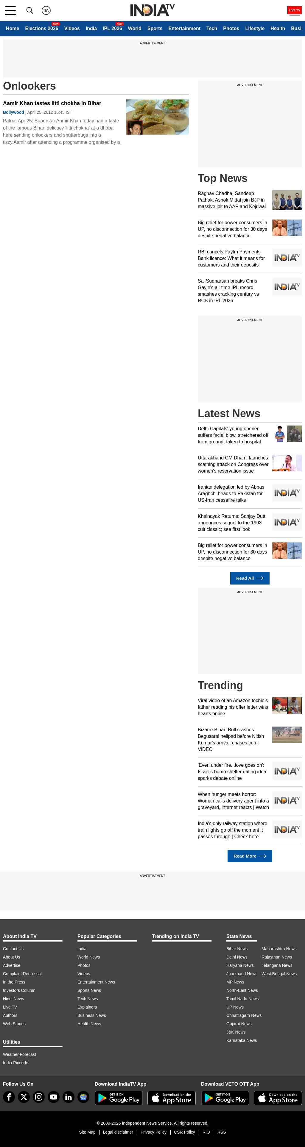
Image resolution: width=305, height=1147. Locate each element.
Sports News (89, 990)
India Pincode (15, 1062)
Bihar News (237, 948)
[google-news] (83, 1097)
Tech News (87, 998)
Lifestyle (254, 28)
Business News (91, 1015)
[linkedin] (68, 1097)
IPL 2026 (112, 28)
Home (12, 28)
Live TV (10, 1007)
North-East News (242, 990)
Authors (10, 1015)
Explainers (87, 1007)
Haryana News (240, 965)
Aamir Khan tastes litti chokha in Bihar (52, 103)
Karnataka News (241, 1040)
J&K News (236, 1032)
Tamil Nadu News (242, 998)
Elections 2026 (41, 28)
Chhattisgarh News (244, 1015)
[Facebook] (9, 1097)
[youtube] (54, 1097)
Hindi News (13, 998)
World (134, 28)
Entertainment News (96, 982)
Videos (72, 28)
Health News (89, 1023)
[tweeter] (24, 1097)
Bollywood (13, 112)
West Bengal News (279, 973)
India (91, 28)
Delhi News (237, 957)
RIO (206, 1132)
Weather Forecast (19, 1054)
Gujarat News (239, 1023)
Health (277, 28)
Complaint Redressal (22, 973)
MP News (235, 982)
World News (88, 957)
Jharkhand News (241, 973)
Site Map (87, 1132)
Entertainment (184, 28)
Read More (250, 856)
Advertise (11, 965)
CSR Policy (184, 1132)
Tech (211, 28)
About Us (11, 957)
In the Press (14, 982)
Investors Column (19, 990)
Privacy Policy (153, 1132)
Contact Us (13, 948)
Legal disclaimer (118, 1132)
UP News (235, 1007)
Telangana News (277, 965)
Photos (231, 28)
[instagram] (39, 1097)
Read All (250, 578)
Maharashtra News (279, 948)
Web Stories (14, 1023)
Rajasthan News (277, 957)
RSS (221, 1132)
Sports (155, 28)
